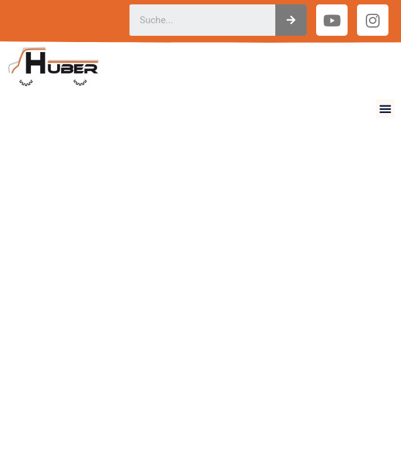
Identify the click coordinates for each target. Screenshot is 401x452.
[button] (385, 108)
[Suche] (291, 20)
